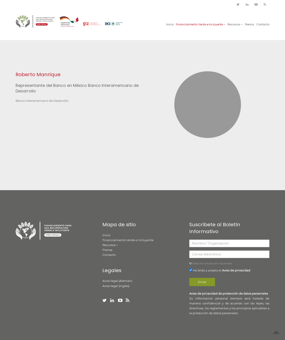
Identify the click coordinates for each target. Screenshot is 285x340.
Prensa (249, 24)
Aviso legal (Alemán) (117, 281)
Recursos (235, 24)
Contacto (262, 24)
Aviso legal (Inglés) (115, 286)
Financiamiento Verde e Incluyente (200, 24)
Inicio (170, 24)
